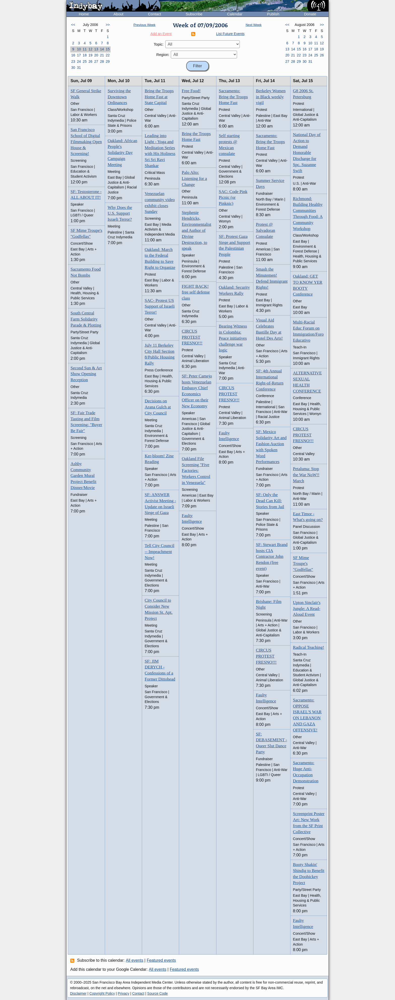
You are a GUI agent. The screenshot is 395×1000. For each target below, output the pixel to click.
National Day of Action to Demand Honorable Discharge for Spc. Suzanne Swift (307, 152)
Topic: (158, 44)
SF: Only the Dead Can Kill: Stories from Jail (270, 500)
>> (108, 25)
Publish (273, 14)
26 (90, 61)
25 (85, 61)
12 (90, 49)
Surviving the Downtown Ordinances (119, 96)
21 (102, 55)
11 (85, 49)
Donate (310, 14)
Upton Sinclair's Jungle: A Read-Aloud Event (306, 608)
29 (108, 61)
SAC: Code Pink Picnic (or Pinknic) (233, 197)
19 (90, 55)
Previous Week (144, 25)
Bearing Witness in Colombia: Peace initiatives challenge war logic (233, 338)
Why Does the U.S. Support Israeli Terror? (120, 213)
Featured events (161, 960)
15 (108, 49)
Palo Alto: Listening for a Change (194, 178)
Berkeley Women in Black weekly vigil (271, 96)
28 (102, 61)
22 (108, 55)
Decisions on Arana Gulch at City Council (158, 407)
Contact (154, 14)
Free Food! (191, 90)
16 (73, 55)
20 (96, 55)
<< (73, 25)
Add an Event (161, 34)
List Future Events (230, 34)
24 (79, 61)
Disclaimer (78, 993)
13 (96, 49)
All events (134, 960)
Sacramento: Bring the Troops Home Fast (233, 96)
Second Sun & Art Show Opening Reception (86, 374)
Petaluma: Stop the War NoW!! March (306, 474)
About (118, 14)
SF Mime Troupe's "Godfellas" (303, 563)
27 (96, 61)
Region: (163, 54)
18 (85, 55)
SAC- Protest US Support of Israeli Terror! (160, 306)
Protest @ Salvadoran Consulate (265, 230)
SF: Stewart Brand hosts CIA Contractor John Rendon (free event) (272, 556)
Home (84, 14)
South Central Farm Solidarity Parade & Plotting (86, 319)
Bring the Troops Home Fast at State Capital (159, 96)
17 (79, 55)
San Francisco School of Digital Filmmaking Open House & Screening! (86, 141)
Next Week (253, 25)
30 (73, 68)
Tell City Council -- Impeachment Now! (159, 551)
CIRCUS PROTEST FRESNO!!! (192, 337)
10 (79, 49)
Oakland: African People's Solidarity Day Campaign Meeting (122, 152)
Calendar (234, 14)
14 (102, 49)
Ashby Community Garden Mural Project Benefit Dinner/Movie (83, 475)
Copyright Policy (102, 993)
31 (79, 68)
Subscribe (194, 14)
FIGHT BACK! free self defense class (196, 292)
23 (73, 61)
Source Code (157, 993)
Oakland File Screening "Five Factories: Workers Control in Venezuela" (196, 470)
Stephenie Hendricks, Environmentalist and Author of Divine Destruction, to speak (196, 230)
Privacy (123, 993)
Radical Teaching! (308, 647)
